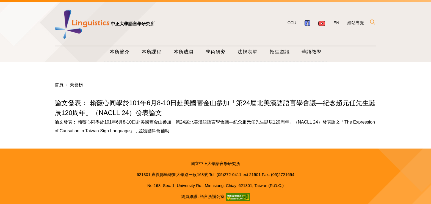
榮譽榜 (76, 84)
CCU (292, 22)
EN (336, 22)
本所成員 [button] (184, 52)
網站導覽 (355, 22)
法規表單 (247, 52)
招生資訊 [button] (279, 52)
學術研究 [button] (215, 52)
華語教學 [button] (311, 52)
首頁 (59, 84)
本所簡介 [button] (119, 52)
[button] (372, 22)
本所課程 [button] (151, 52)
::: (56, 73)
